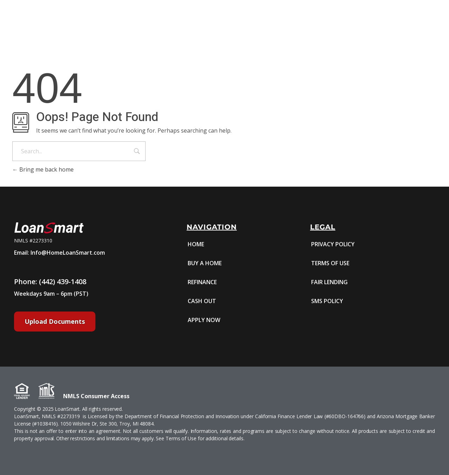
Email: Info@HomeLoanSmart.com (59, 252)
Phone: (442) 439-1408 (50, 281)
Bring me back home (43, 169)
